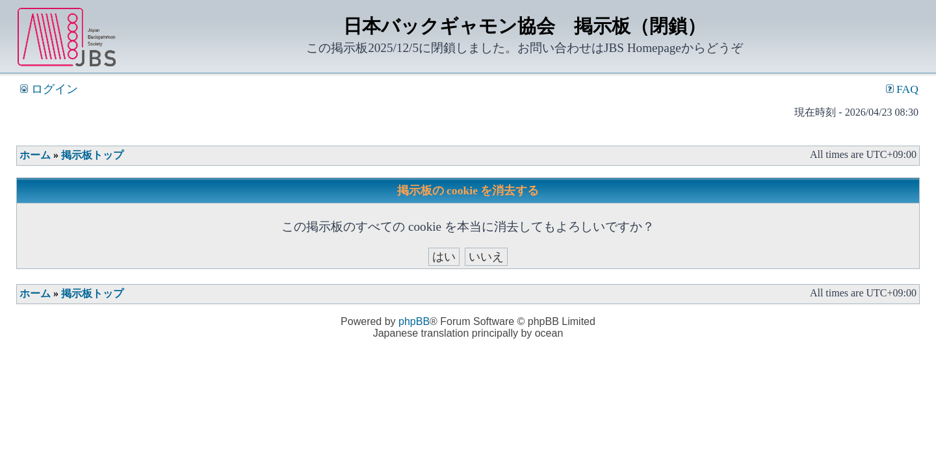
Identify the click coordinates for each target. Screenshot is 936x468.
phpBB (414, 321)
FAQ (902, 89)
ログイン (48, 89)
